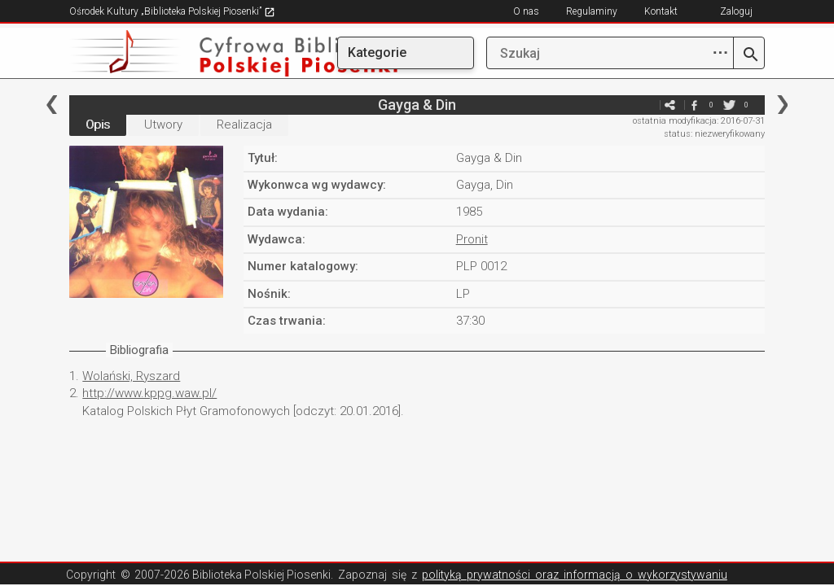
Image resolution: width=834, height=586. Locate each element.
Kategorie (377, 52)
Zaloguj (736, 11)
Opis (98, 124)
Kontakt (661, 11)
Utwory (163, 124)
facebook (695, 104)
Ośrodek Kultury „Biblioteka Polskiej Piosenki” (172, 11)
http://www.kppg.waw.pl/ (149, 393)
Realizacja (244, 124)
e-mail (646, 104)
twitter (730, 104)
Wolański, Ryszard (131, 376)
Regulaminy (591, 11)
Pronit (472, 239)
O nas (526, 11)
